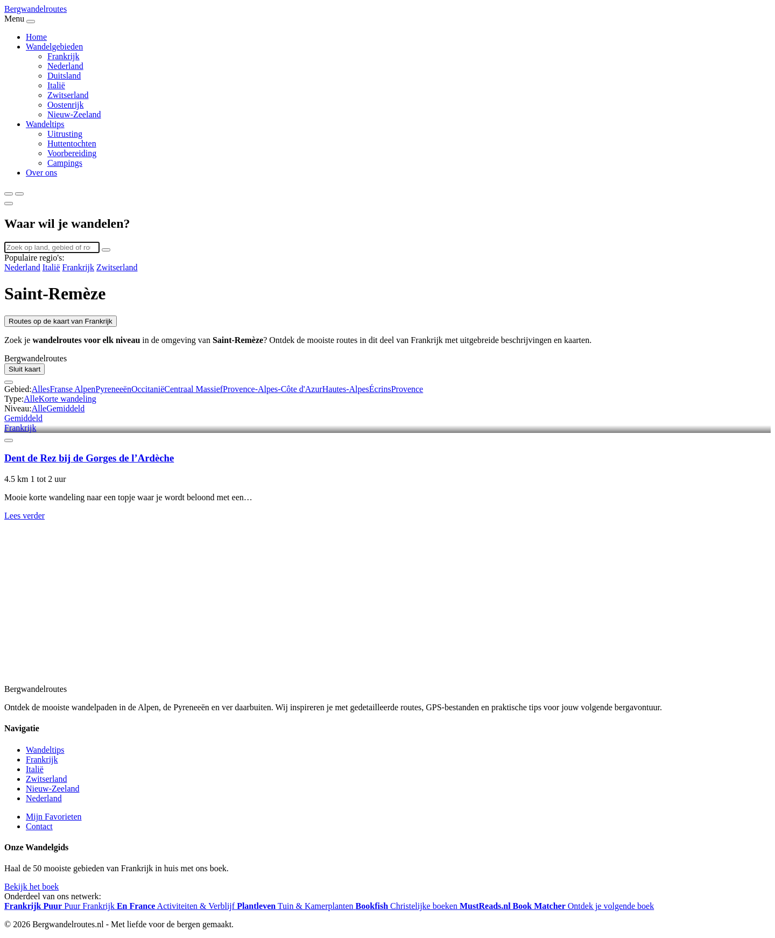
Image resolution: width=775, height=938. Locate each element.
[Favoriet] (8, 440)
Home (36, 36)
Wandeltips (45, 124)
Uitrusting (64, 133)
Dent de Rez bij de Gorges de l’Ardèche (89, 458)
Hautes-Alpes (345, 389)
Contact (39, 826)
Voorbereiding (71, 153)
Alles (41, 389)
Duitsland (64, 75)
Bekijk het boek (31, 886)
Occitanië (147, 389)
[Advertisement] (327, 607)
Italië (56, 85)
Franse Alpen (72, 389)
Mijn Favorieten (54, 816)
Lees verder (24, 515)
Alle (31, 398)
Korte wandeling (67, 398)
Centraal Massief (193, 389)
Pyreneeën (113, 389)
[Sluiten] (8, 203)
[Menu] (19, 193)
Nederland (65, 66)
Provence (407, 389)
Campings (64, 162)
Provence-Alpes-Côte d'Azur (272, 389)
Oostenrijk (65, 104)
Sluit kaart (24, 369)
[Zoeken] (8, 193)
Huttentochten (71, 143)
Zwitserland (67, 95)
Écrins (380, 389)
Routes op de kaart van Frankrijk (60, 321)
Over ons (41, 172)
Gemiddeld (65, 408)
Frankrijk (63, 56)
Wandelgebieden (54, 46)
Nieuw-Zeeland (74, 114)
